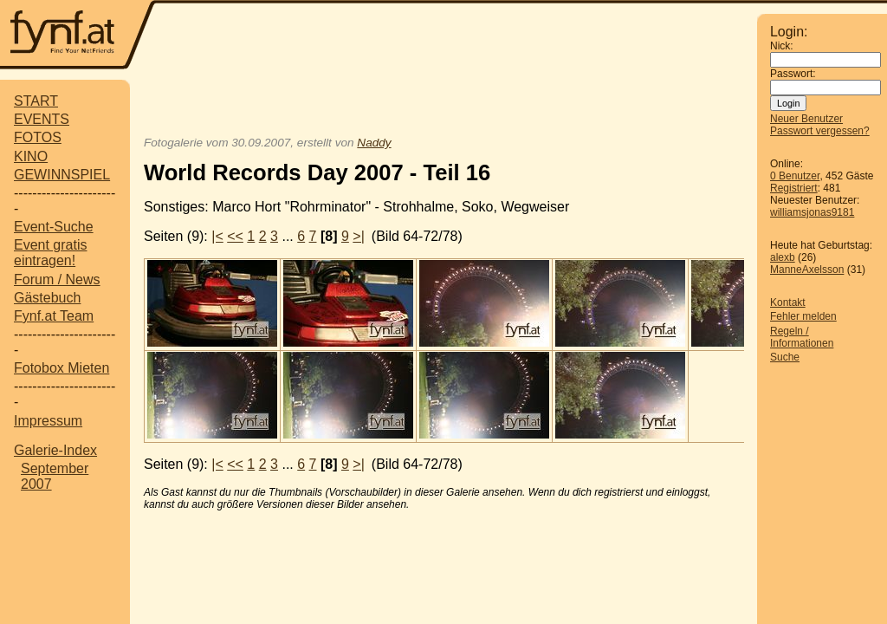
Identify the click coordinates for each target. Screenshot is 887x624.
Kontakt (788, 302)
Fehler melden (803, 316)
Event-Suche (54, 226)
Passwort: (793, 74)
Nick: (781, 46)
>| (359, 236)
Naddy (374, 142)
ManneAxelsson (807, 269)
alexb (782, 257)
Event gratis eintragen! (50, 252)
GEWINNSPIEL (62, 174)
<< (235, 236)
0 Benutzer (794, 176)
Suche (785, 357)
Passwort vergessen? (820, 131)
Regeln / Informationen (801, 337)
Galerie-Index (55, 450)
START (36, 101)
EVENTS (41, 119)
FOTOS (38, 137)
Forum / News (57, 279)
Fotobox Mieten (61, 368)
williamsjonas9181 (812, 212)
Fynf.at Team (54, 316)
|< (217, 236)
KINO (31, 156)
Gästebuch (47, 297)
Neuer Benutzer (806, 119)
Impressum (48, 420)
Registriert (794, 188)
